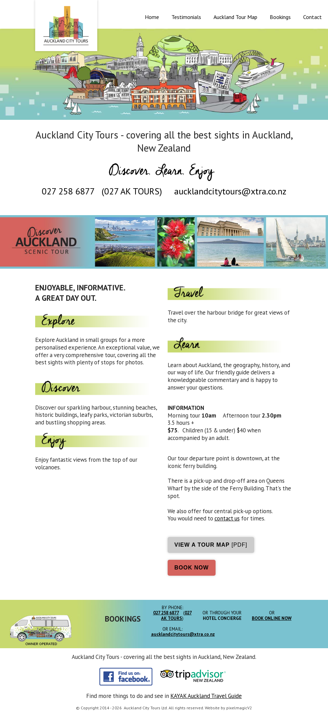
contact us (227, 518)
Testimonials (186, 16)
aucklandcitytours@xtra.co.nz (230, 191)
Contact (312, 16)
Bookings (280, 16)
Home (152, 16)
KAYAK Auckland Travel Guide (206, 696)
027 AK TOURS (131, 191)
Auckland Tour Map (235, 16)
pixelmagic (236, 707)
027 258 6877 (68, 191)
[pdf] (211, 545)
